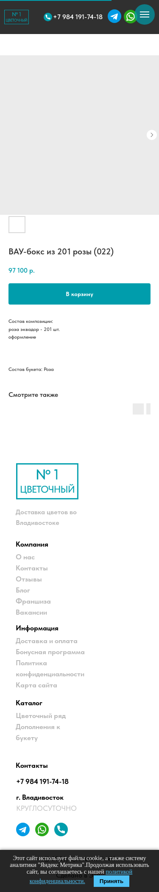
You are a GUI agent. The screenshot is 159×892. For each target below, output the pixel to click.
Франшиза (33, 601)
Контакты (32, 568)
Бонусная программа (50, 651)
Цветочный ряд (41, 715)
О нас (25, 557)
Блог (23, 590)
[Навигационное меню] (144, 14)
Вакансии (31, 612)
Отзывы (29, 579)
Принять (111, 881)
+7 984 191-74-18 (42, 781)
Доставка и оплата (47, 640)
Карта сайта (36, 685)
